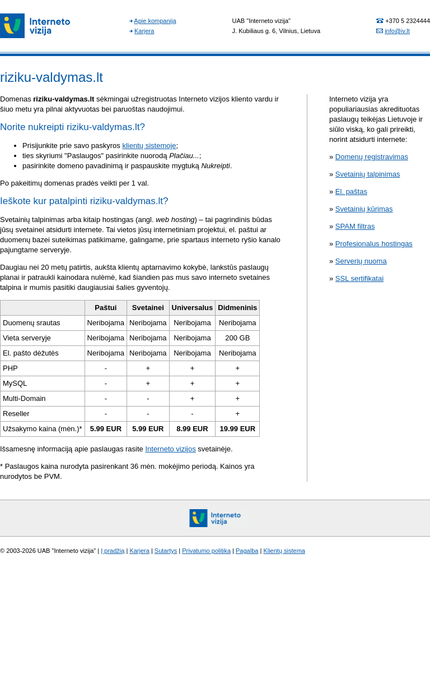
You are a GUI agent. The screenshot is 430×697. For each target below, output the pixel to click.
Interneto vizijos (170, 449)
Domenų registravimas (371, 157)
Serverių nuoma (361, 261)
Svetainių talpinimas (367, 174)
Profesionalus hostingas (374, 243)
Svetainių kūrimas (364, 209)
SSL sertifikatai (359, 278)
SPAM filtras (355, 226)
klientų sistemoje (149, 145)
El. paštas (351, 191)
